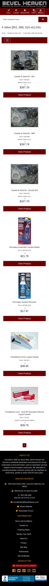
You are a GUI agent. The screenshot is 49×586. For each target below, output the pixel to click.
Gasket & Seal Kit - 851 (24, 76)
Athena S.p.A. (27, 82)
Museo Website (24, 506)
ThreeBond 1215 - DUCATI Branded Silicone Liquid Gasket (24, 413)
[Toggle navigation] (40, 11)
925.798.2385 (24, 495)
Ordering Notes (24, 530)
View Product (24, 95)
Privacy (23, 543)
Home (3, 33)
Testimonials (23, 551)
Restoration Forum (24, 511)
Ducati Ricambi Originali (27, 420)
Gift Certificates (24, 556)
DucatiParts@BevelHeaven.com (24, 502)
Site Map (23, 547)
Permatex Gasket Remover (24, 302)
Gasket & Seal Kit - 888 (24, 133)
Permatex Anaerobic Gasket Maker (24, 247)
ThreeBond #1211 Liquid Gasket (24, 357)
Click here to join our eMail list (24, 566)
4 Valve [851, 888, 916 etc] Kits (32, 33)
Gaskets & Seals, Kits (14, 33)
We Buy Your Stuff (24, 534)
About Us (23, 538)
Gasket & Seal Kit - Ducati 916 (24, 190)
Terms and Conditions (23, 521)
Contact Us (23, 525)
